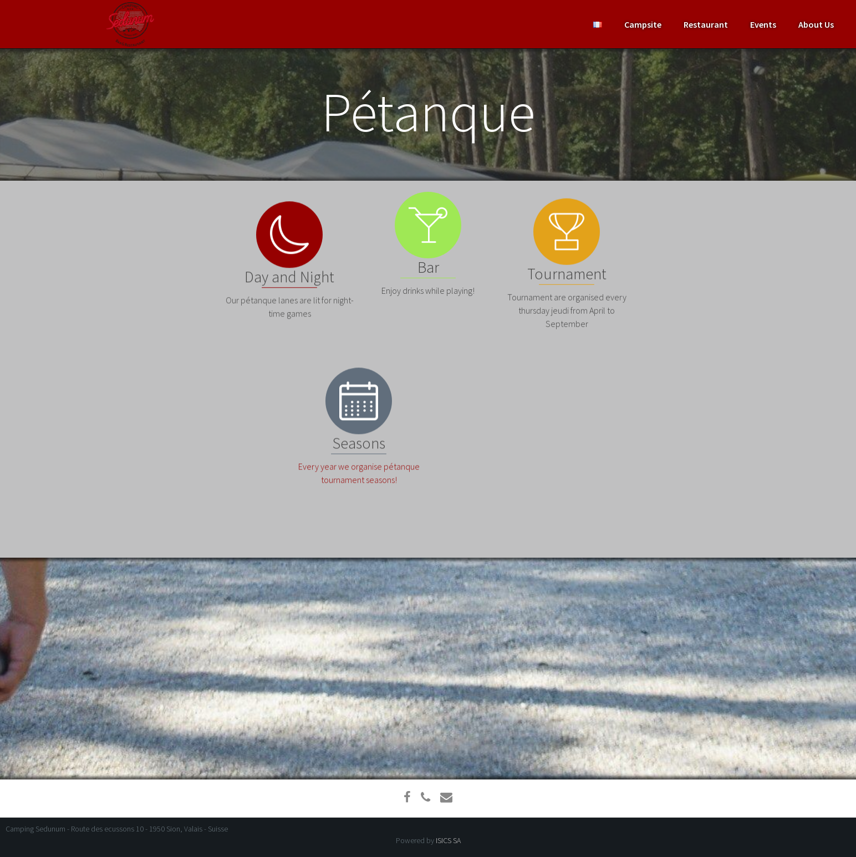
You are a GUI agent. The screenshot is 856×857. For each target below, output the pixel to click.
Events (763, 24)
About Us (816, 24)
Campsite (642, 24)
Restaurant (706, 24)
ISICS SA (448, 840)
